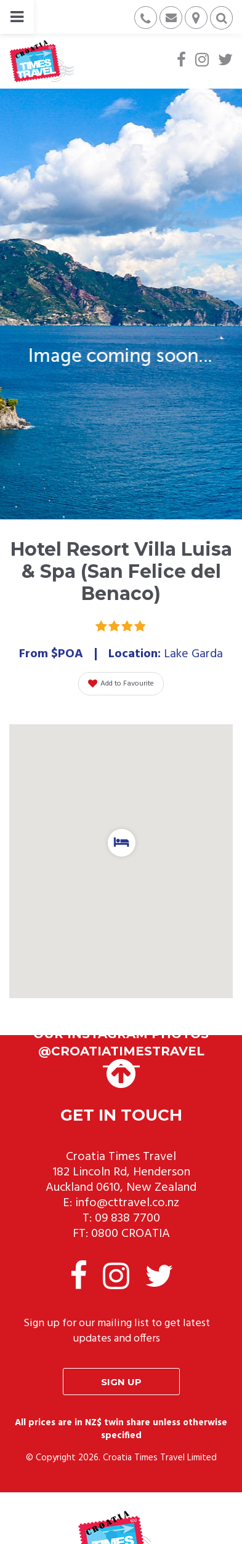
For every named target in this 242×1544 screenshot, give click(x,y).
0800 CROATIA (130, 1234)
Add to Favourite (121, 684)
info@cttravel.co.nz (127, 1203)
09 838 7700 (127, 1218)
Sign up (121, 1382)
